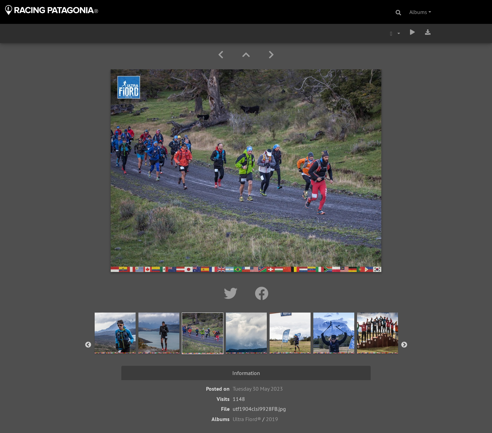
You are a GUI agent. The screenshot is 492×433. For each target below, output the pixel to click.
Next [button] (404, 345)
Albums (418, 12)
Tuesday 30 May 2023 (258, 388)
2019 (272, 419)
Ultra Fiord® (247, 419)
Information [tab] (246, 373)
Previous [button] (88, 345)
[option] (115, 344)
